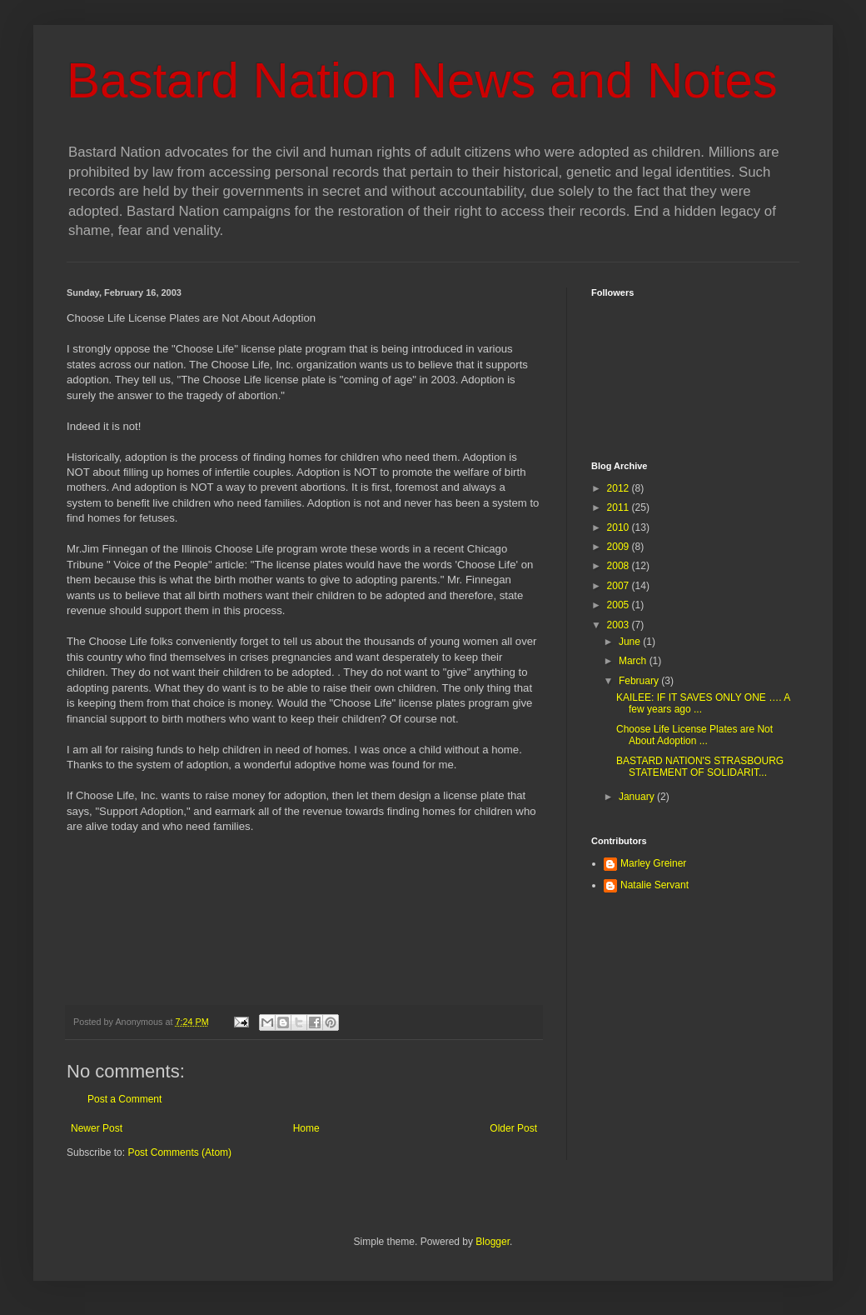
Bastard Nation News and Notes (422, 80)
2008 (619, 566)
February (640, 681)
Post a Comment (124, 1099)
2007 (619, 586)
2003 (619, 625)
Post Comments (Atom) (179, 1152)
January (638, 796)
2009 (619, 546)
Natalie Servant (654, 885)
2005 (619, 605)
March (634, 661)
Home (306, 1128)
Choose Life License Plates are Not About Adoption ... (694, 735)
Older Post (513, 1128)
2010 (619, 527)
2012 (619, 488)
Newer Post (96, 1128)
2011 (619, 507)
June (631, 642)
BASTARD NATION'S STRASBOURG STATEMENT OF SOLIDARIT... (700, 766)
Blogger (492, 1242)
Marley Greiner (653, 863)
